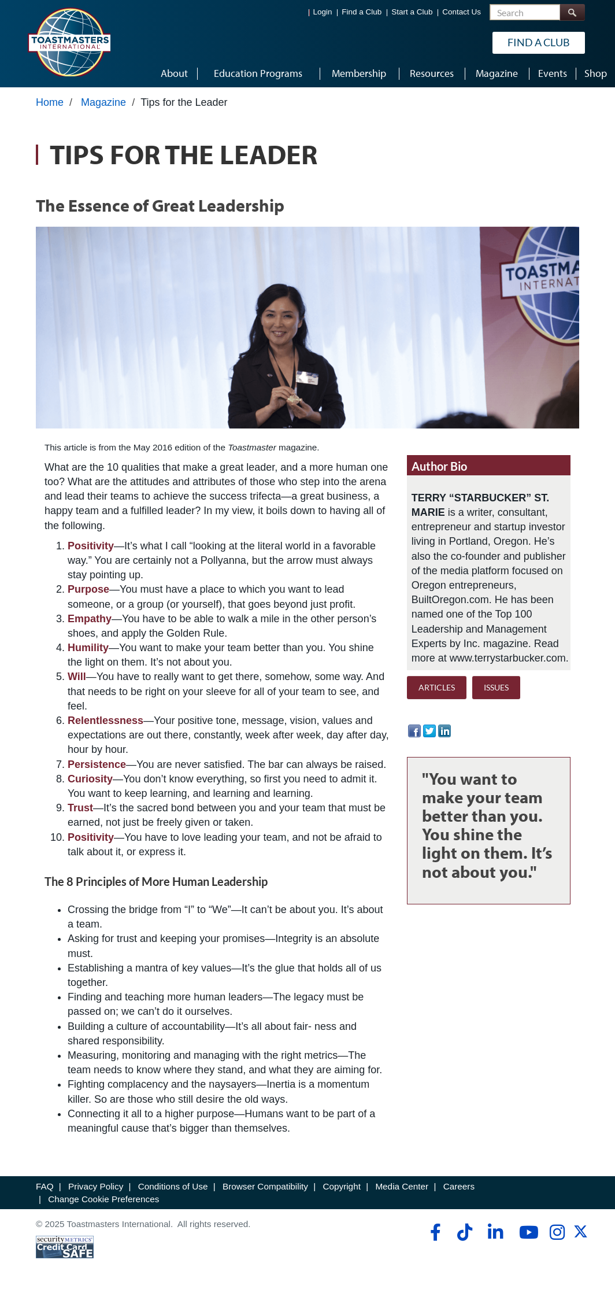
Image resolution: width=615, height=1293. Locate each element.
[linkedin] (495, 1232)
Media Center (401, 1186)
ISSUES (496, 687)
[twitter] (580, 1235)
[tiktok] (464, 1232)
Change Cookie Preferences (103, 1199)
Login (322, 12)
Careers (459, 1186)
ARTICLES (436, 687)
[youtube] (526, 1232)
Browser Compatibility (265, 1186)
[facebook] (434, 1232)
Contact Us (461, 12)
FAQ (45, 1186)
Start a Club (411, 12)
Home (50, 102)
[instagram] (557, 1232)
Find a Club (361, 12)
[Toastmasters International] (68, 41)
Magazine (103, 102)
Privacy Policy (95, 1186)
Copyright (341, 1186)
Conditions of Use (173, 1186)
